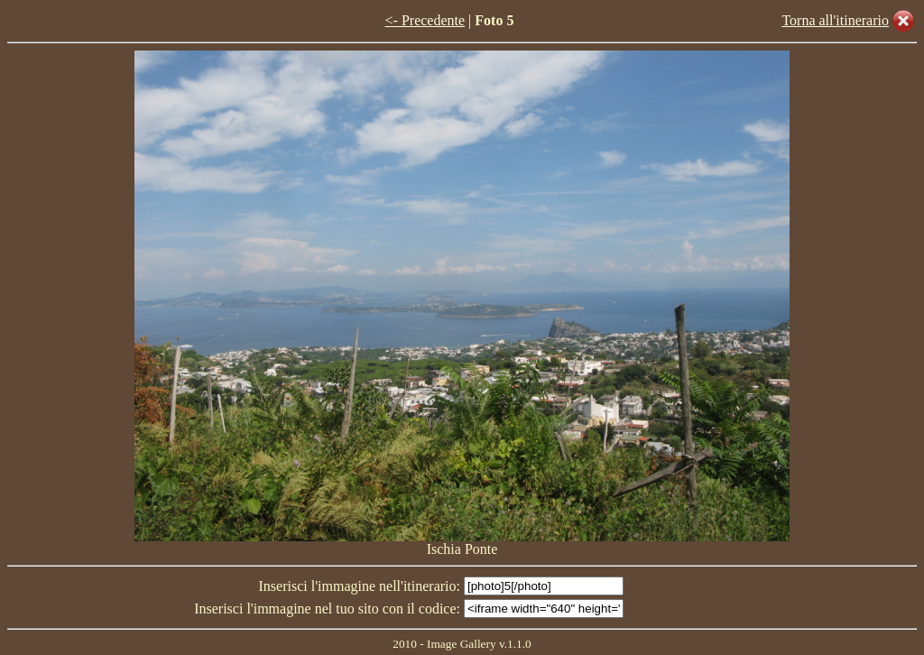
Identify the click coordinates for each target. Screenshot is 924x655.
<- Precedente (425, 20)
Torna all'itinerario (835, 20)
